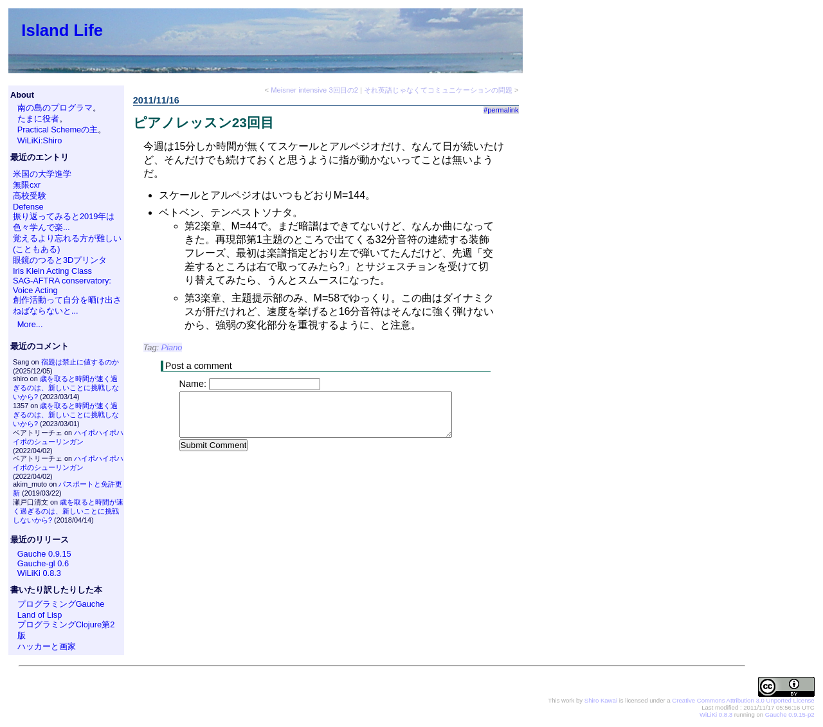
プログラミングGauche (61, 604)
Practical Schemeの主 (57, 129)
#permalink (501, 110)
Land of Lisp (39, 615)
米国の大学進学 (42, 174)
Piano (172, 347)
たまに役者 (38, 118)
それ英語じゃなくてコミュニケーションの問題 (438, 90)
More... (30, 324)
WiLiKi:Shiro (39, 140)
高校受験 (29, 196)
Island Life (62, 30)
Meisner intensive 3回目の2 (314, 90)
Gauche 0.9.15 (44, 554)
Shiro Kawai (600, 700)
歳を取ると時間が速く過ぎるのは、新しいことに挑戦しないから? (66, 387)
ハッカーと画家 (46, 646)
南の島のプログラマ (55, 107)
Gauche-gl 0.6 (43, 563)
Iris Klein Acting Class (52, 271)
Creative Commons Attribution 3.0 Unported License (743, 700)
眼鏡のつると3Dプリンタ (60, 260)
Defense (28, 206)
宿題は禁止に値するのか (80, 362)
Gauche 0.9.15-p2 (790, 714)
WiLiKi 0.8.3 (39, 573)
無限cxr (27, 185)
